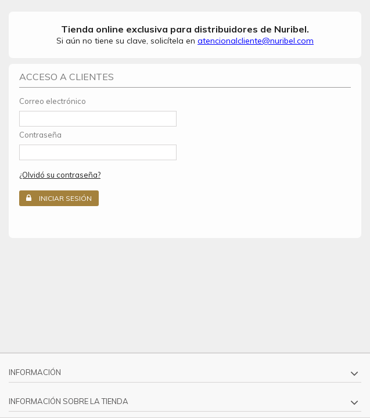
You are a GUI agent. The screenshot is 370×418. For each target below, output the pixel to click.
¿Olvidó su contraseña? (59, 174)
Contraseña (40, 134)
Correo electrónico (52, 101)
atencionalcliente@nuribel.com (255, 40)
